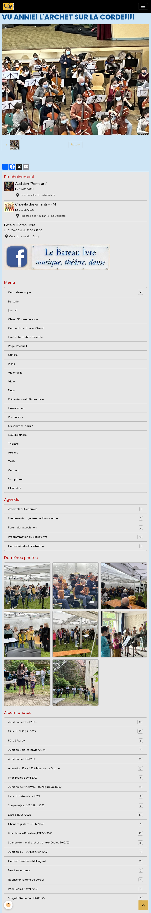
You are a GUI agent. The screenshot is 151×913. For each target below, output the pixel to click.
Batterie (13, 301)
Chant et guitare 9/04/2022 (75, 824)
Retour (75, 144)
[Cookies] (8, 905)
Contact (13, 470)
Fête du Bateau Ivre (19, 225)
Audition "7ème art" (31, 184)
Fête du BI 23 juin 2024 (75, 731)
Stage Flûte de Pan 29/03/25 (75, 898)
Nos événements (75, 870)
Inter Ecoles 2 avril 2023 (75, 777)
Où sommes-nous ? (20, 426)
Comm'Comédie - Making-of (75, 861)
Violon (12, 381)
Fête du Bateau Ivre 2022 (75, 796)
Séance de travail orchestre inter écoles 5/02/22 (75, 842)
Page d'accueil (17, 346)
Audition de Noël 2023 (75, 759)
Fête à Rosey (75, 740)
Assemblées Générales (75, 509)
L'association (16, 408)
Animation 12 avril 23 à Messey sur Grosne (75, 768)
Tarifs (11, 461)
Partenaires (15, 417)
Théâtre (13, 443)
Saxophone (15, 479)
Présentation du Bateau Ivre (26, 399)
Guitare (13, 355)
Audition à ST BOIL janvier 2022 (75, 852)
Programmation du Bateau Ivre (75, 537)
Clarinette (14, 488)
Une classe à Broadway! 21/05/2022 (75, 833)
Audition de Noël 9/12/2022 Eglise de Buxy (75, 787)
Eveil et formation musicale (25, 337)
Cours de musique (19, 292)
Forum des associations (75, 527)
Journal (12, 310)
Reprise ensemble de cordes (75, 879)
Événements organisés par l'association (75, 518)
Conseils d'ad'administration (75, 546)
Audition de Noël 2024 (75, 722)
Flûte (11, 390)
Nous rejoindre (17, 435)
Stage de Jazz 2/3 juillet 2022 (75, 805)
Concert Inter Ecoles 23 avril (26, 328)
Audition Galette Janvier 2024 (75, 750)
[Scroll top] (143, 905)
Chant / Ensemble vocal (23, 319)
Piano (11, 363)
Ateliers (13, 452)
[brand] (9, 6)
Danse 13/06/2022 (75, 815)
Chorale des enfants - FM (35, 204)
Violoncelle (15, 372)
